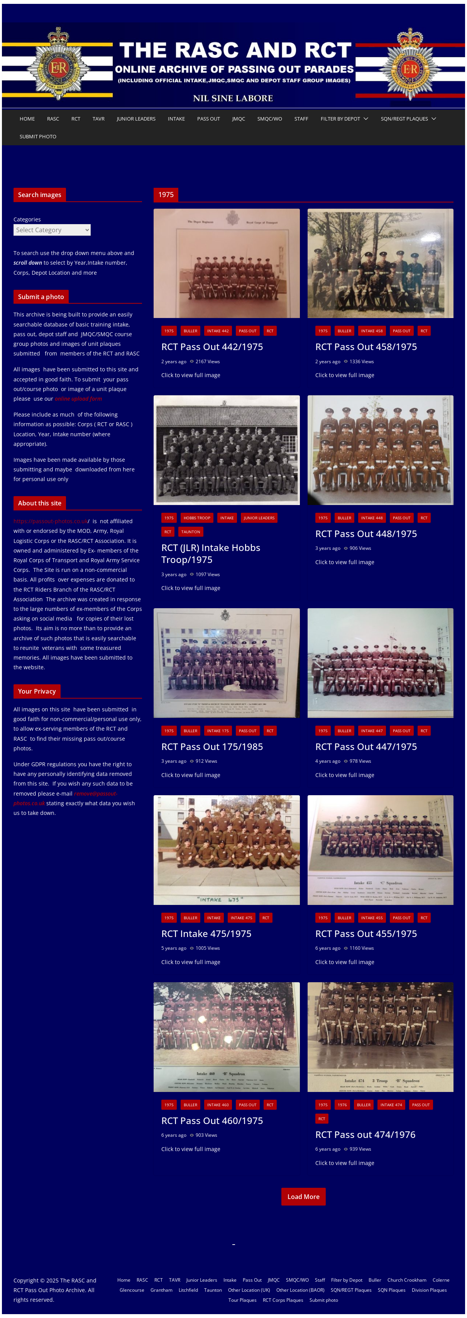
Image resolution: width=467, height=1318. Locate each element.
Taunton (190, 531)
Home (27, 118)
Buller (190, 330)
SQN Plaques (392, 1290)
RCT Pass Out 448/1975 (366, 533)
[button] (364, 119)
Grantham (162, 1290)
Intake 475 (241, 917)
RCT (75, 118)
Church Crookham (406, 1280)
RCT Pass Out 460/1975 (212, 1120)
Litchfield (188, 1290)
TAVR (99, 118)
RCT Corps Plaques (283, 1300)
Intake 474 (391, 1104)
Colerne (441, 1280)
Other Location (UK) (249, 1290)
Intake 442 (218, 330)
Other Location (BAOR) (300, 1290)
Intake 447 (372, 730)
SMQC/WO (269, 118)
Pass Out (208, 118)
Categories (27, 219)
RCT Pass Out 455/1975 (366, 933)
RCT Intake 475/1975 (206, 933)
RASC (53, 118)
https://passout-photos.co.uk (51, 521)
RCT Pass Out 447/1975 (366, 746)
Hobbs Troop (197, 517)
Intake (176, 118)
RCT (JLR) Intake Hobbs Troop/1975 (211, 553)
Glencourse (132, 1290)
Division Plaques (429, 1290)
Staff (301, 118)
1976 (342, 1104)
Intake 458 (372, 330)
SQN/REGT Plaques (404, 118)
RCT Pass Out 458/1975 (366, 346)
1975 (169, 330)
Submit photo (38, 136)
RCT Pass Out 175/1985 (212, 746)
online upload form (77, 398)
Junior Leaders (136, 118)
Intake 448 (372, 517)
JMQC (238, 118)
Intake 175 (218, 730)
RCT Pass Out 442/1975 (212, 346)
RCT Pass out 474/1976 (365, 1134)
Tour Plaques (242, 1300)
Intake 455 (372, 917)
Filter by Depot (340, 118)
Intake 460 (218, 1104)
